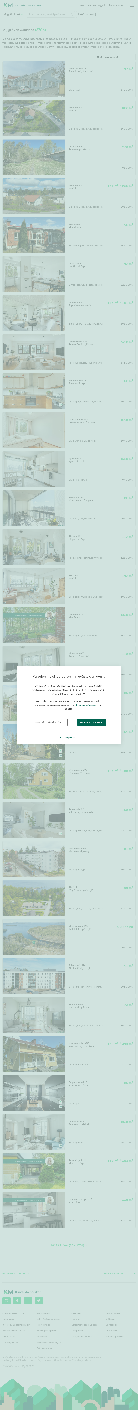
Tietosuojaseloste (68, 737)
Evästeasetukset (86, 704)
